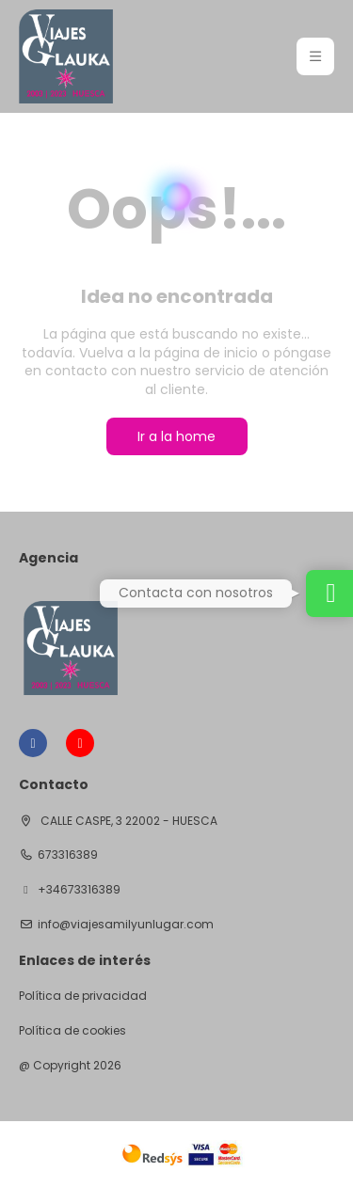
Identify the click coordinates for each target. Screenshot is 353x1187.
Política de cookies (72, 1030)
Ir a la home (176, 436)
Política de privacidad (83, 996)
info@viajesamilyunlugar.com (126, 924)
